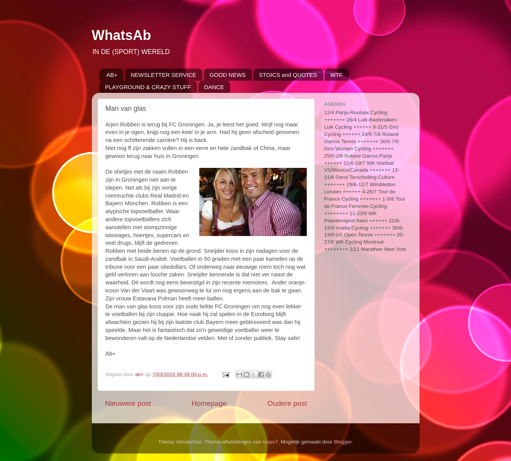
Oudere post (287, 403)
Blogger (342, 442)
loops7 (270, 442)
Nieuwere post (128, 403)
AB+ (111, 75)
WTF (336, 75)
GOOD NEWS (228, 75)
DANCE (214, 87)
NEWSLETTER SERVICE (163, 75)
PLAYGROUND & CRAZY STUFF (148, 87)
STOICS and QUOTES (288, 75)
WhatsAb (121, 35)
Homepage (209, 403)
